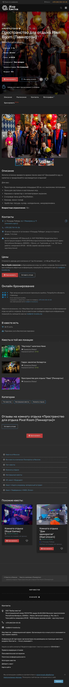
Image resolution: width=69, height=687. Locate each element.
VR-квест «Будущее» (13, 480)
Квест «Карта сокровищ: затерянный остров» (22, 485)
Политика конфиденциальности (13, 657)
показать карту (11, 223)
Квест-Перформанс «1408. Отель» (18, 490)
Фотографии (48, 97)
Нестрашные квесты (22, 402)
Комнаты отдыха (38, 402)
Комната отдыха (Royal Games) (14, 530)
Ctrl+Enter (55, 647)
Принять (58, 681)
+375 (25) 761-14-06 (12, 228)
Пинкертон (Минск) (15, 42)
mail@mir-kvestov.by (31, 301)
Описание (8, 97)
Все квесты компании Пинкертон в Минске (21, 460)
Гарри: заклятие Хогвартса (33, 362)
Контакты (35, 97)
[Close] (65, 674)
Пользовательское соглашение (13, 653)
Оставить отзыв (27, 275)
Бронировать (10, 79)
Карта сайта (6, 667)
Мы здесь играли (28, 79)
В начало (34, 597)
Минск (47, 2)
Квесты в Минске (11, 455)
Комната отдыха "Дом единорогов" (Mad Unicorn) (49, 532)
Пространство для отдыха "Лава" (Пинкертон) (42, 378)
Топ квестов (7, 402)
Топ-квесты (9, 465)
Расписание (21, 97)
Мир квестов (34, 590)
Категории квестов (9, 660)
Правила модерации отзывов (12, 650)
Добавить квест (7, 664)
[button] (65, 116)
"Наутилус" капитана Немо (33, 346)
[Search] (61, 8)
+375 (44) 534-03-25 (59, 2)
